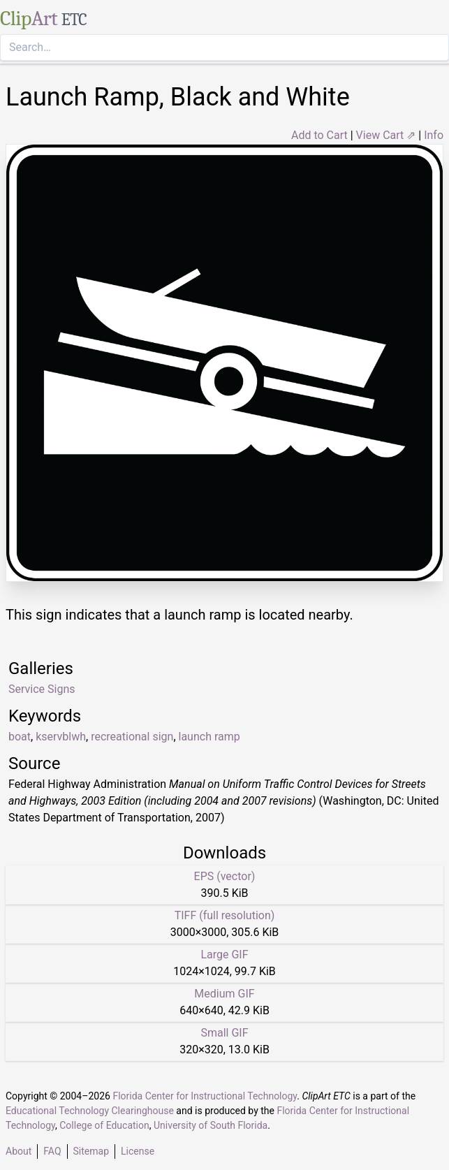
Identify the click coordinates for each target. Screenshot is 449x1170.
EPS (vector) (225, 876)
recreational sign (132, 736)
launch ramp (209, 736)
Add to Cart (319, 135)
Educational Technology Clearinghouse (90, 1110)
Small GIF (224, 1032)
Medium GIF (224, 993)
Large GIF (224, 954)
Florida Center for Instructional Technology (204, 1096)
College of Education (104, 1125)
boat (19, 736)
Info (433, 135)
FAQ (52, 1151)
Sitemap (91, 1151)
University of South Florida (210, 1125)
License (137, 1151)
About (18, 1151)
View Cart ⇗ (386, 135)
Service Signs (41, 689)
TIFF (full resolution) (225, 915)
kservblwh (61, 736)
